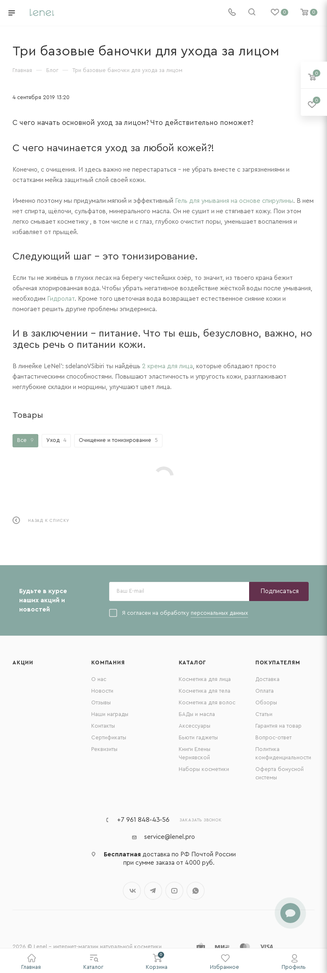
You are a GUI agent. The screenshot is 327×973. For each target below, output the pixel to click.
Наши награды (109, 714)
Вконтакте (132, 891)
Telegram (153, 891)
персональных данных (219, 613)
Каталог (193, 662)
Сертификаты (108, 737)
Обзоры (266, 702)
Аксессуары (194, 726)
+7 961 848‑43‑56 (143, 819)
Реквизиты (104, 749)
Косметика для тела (204, 691)
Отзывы (101, 702)
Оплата (264, 691)
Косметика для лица (205, 679)
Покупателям (277, 662)
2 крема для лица (167, 366)
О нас (98, 679)
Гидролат (61, 299)
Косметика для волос (207, 702)
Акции (22, 662)
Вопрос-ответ (273, 737)
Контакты (103, 726)
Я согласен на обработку (178, 613)
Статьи (263, 714)
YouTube (174, 891)
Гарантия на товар (278, 726)
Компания (108, 662)
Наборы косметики (204, 769)
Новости (102, 691)
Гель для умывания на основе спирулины (234, 201)
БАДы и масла (197, 714)
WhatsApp (196, 891)
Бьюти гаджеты (198, 737)
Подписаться (279, 591)
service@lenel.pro (169, 837)
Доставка (267, 679)
